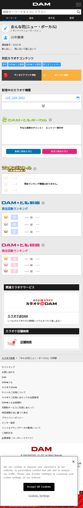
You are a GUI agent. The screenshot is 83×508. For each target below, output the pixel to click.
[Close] (73, 473)
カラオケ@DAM (18, 316)
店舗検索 (26, 342)
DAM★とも (7, 382)
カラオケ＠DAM (9, 387)
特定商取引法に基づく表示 (15, 413)
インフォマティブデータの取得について (21, 428)
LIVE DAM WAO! (15, 98)
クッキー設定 (8, 423)
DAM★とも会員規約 (11, 403)
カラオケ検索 (8, 358)
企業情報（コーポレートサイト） (18, 438)
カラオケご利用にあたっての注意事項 (20, 397)
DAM (4, 377)
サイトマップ (8, 367)
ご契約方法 (7, 433)
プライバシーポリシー (12, 418)
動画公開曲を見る (23, 151)
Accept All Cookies (39, 498)
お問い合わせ (8, 372)
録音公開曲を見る (59, 151)
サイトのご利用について (14, 392)
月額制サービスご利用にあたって (18, 408)
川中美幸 (17, 37)
